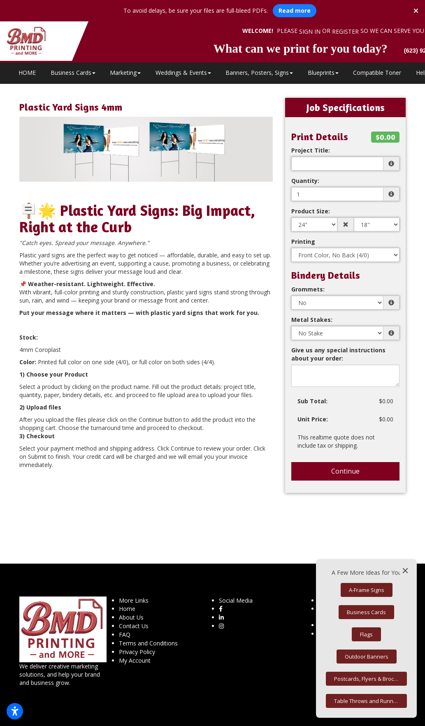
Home (127, 609)
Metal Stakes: (311, 320)
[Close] (405, 570)
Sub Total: (312, 401)
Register (345, 31)
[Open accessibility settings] (15, 711)
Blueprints (323, 72)
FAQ (124, 634)
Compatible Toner (377, 72)
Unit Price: (312, 419)
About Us (131, 617)
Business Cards (73, 72)
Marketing (125, 72)
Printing (303, 241)
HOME (27, 72)
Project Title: (310, 150)
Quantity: (305, 181)
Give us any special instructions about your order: (338, 354)
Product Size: (310, 211)
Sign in (309, 31)
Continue (345, 471)
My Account (135, 660)
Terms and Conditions (148, 643)
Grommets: (308, 289)
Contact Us (134, 626)
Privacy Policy (137, 652)
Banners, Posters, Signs (259, 72)
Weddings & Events (183, 72)
